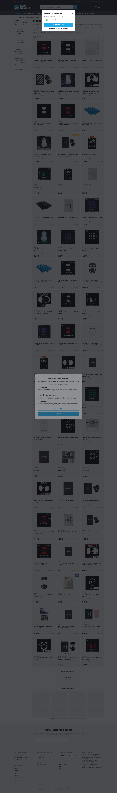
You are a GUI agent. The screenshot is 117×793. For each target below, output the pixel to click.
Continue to (58, 28)
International (51, 20)
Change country (58, 24)
